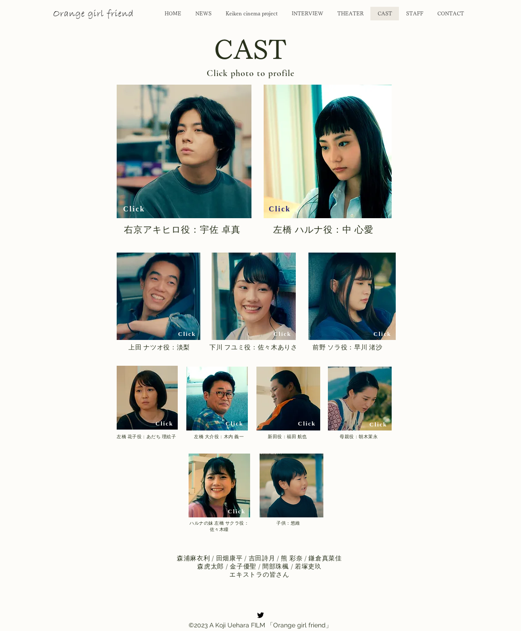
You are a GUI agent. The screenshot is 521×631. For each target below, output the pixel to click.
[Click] (134, 209)
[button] (184, 151)
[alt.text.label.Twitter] (260, 615)
